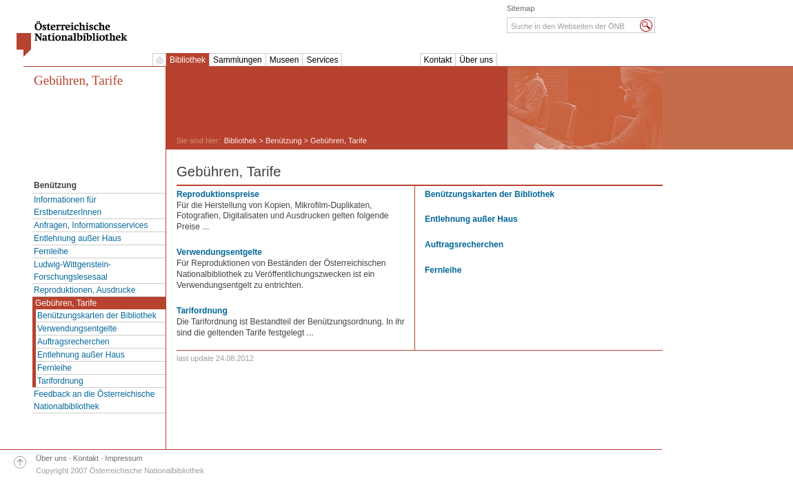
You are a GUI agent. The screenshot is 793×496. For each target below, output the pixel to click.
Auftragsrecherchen (73, 342)
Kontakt (438, 60)
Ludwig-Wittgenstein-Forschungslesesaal (72, 271)
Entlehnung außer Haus (77, 238)
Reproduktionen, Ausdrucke (84, 290)
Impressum (123, 458)
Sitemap (520, 8)
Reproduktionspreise (218, 194)
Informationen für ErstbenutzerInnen (67, 206)
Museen (284, 60)
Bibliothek (187, 60)
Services (322, 60)
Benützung (283, 140)
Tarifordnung (60, 381)
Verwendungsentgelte (77, 328)
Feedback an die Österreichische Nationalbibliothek (94, 400)
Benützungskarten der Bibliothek (97, 315)
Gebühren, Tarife (78, 80)
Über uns (476, 60)
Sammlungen (237, 60)
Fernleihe (51, 251)
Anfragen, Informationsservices (91, 225)
